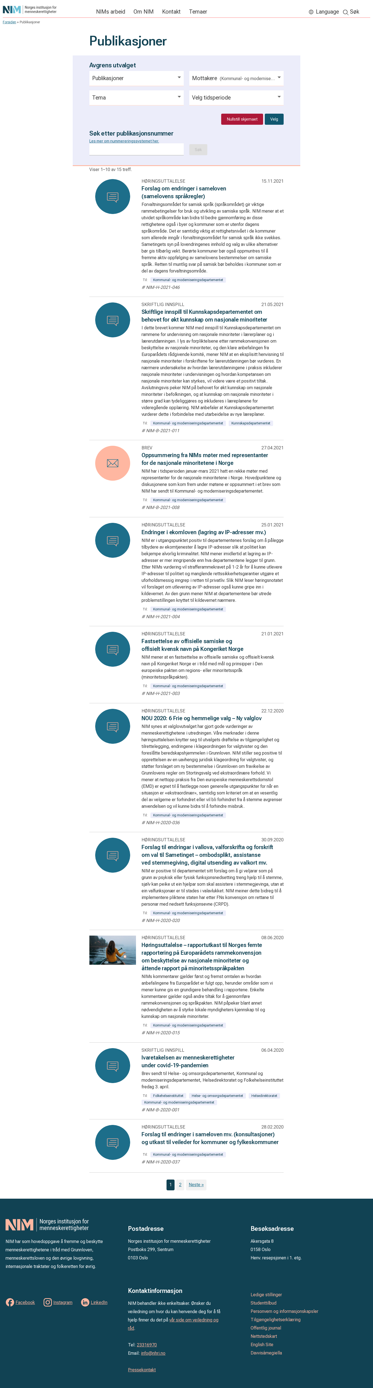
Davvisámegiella (266, 1353)
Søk (354, 11)
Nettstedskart (264, 1336)
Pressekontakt (142, 1369)
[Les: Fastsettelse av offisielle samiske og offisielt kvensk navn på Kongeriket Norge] (112, 649)
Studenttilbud (263, 1303)
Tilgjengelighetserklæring (276, 1319)
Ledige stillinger (266, 1294)
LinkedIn (99, 1302)
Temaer (198, 11)
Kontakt (171, 11)
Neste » (196, 1184)
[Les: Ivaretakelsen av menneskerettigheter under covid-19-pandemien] (112, 1065)
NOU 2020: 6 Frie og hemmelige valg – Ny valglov (202, 718)
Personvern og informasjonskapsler (284, 1311)
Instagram (62, 1302)
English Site (262, 1344)
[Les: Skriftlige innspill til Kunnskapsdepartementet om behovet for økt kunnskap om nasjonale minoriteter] (112, 319)
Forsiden (9, 22)
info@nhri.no (153, 1353)
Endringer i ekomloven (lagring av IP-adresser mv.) (204, 532)
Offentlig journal (266, 1328)
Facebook (25, 1302)
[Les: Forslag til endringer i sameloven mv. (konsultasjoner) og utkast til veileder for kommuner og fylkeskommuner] (112, 1142)
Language (327, 11)
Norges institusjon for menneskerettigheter (46, 9)
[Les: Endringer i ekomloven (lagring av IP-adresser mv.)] (112, 540)
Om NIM (143, 11)
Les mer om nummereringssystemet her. (124, 141)
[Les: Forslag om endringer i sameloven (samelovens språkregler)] (112, 196)
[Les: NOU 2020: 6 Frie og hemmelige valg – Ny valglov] (112, 726)
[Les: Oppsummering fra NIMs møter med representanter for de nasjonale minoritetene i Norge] (112, 463)
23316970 (147, 1345)
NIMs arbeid (110, 11)
